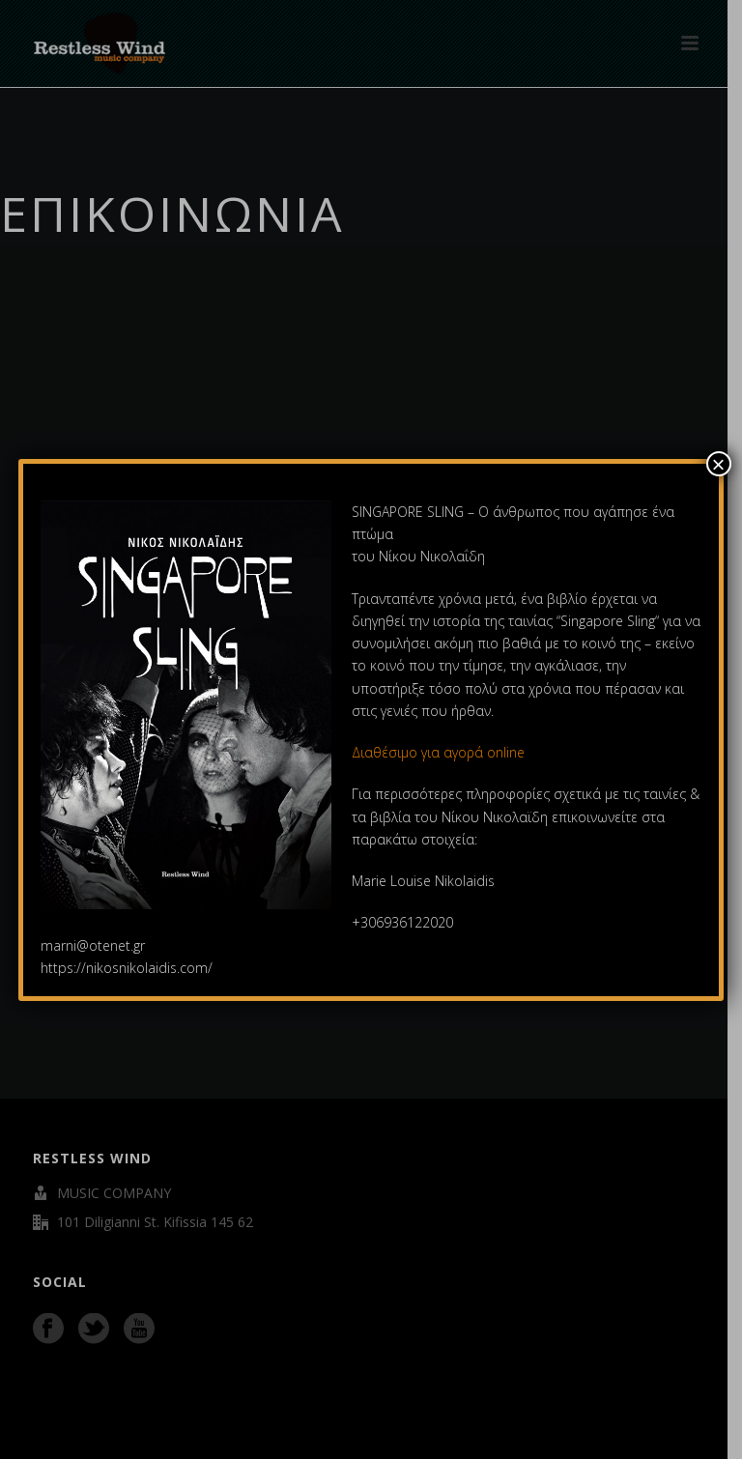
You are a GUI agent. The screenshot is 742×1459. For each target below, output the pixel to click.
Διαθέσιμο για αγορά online (440, 752)
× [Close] (719, 463)
